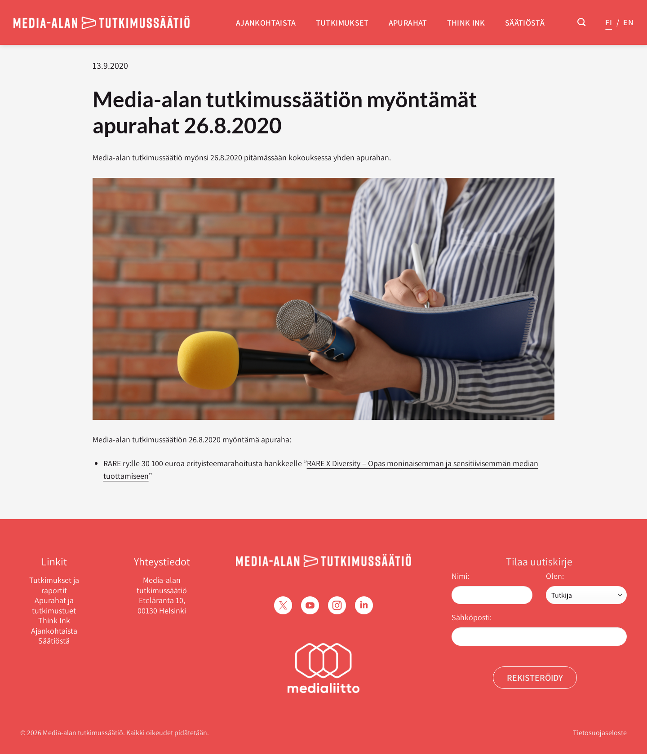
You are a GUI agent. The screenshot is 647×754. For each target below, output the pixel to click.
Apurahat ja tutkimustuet (54, 605)
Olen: (555, 576)
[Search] (581, 22)
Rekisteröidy (535, 677)
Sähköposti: (472, 617)
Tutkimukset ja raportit (54, 585)
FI (608, 22)
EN (628, 22)
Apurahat (408, 23)
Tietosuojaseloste (600, 732)
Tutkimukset (342, 23)
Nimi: (460, 576)
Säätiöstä (525, 23)
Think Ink (466, 23)
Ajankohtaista (266, 23)
